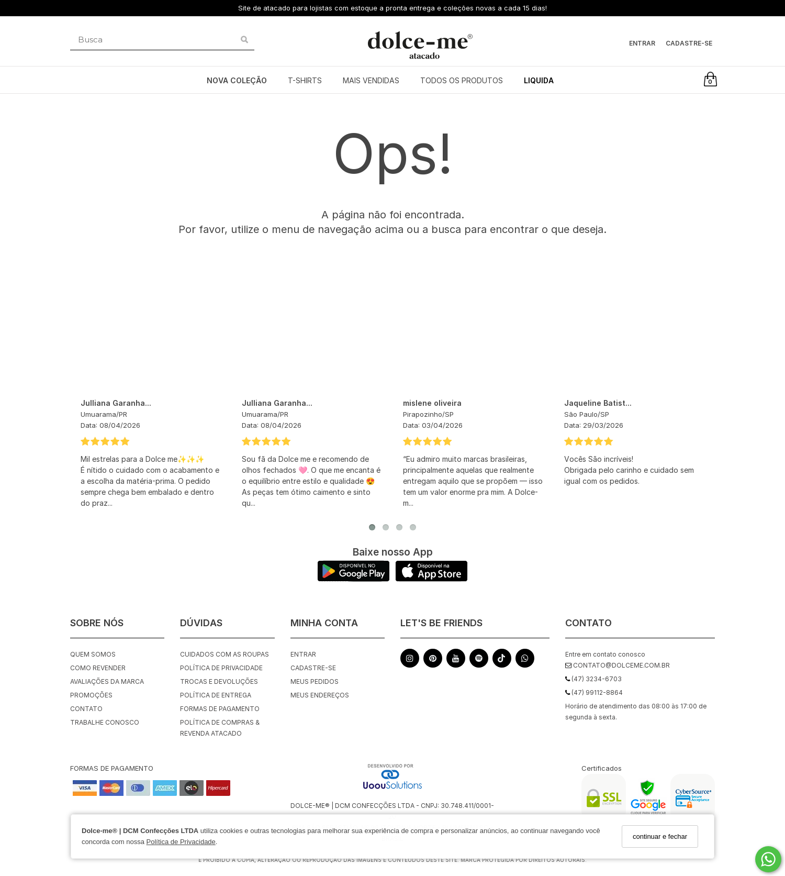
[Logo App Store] (431, 579)
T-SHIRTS (305, 80)
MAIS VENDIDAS (371, 80)
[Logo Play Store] (353, 579)
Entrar (642, 43)
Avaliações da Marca (107, 681)
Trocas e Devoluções (219, 681)
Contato (86, 709)
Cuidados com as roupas (224, 654)
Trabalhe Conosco (104, 722)
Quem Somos (93, 654)
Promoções (91, 695)
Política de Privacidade (181, 842)
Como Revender (98, 668)
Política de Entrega (215, 695)
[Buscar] (244, 39)
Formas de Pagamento (220, 709)
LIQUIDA (539, 80)
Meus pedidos (314, 681)
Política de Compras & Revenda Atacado (220, 727)
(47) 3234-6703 (593, 679)
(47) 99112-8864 (594, 692)
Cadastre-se (689, 43)
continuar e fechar (660, 836)
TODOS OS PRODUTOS (461, 80)
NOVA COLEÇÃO (237, 80)
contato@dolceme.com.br (617, 665)
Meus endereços (319, 695)
